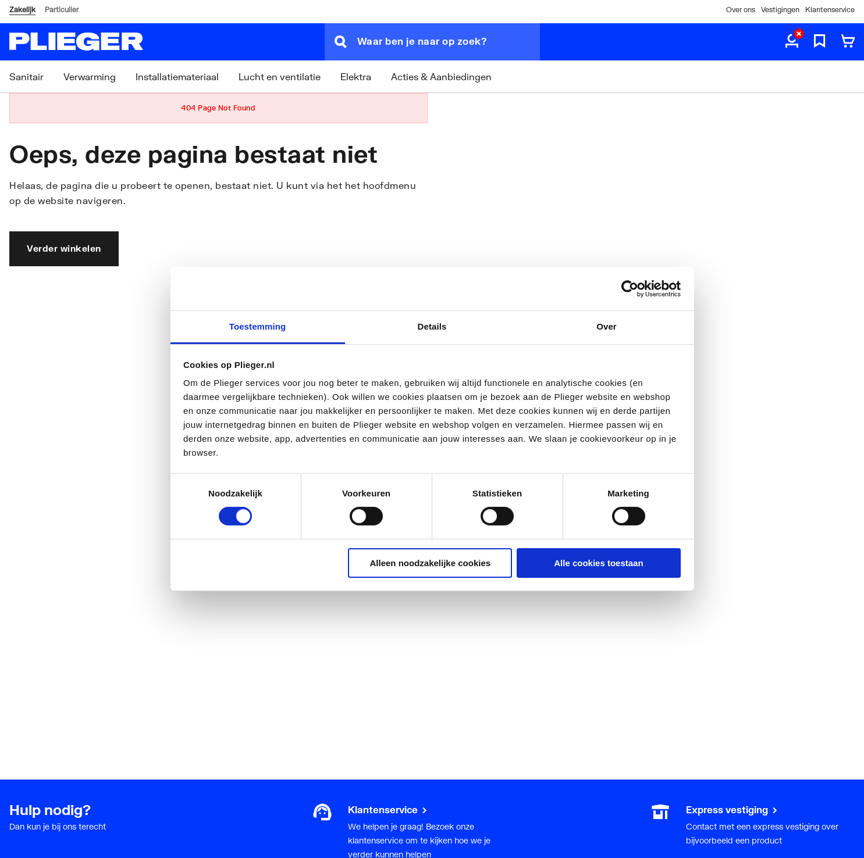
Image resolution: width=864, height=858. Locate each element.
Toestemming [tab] (257, 326)
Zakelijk (22, 9)
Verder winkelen (64, 248)
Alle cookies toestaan (598, 563)
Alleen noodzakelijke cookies (430, 563)
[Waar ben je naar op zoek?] (448, 41)
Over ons (740, 9)
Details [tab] (432, 326)
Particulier (62, 9)
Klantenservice (830, 9)
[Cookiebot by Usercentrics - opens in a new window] (630, 288)
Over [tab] (606, 326)
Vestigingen (780, 9)
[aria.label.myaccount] (792, 42)
